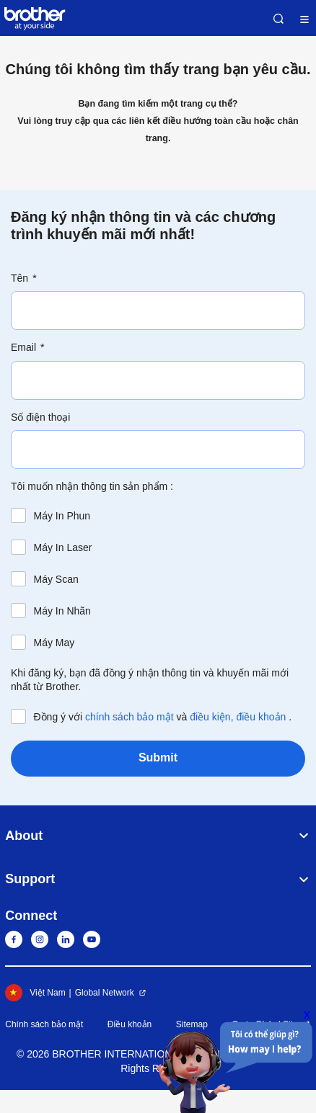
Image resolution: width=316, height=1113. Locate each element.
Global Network (104, 993)
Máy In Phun (62, 516)
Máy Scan (56, 579)
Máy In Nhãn (62, 611)
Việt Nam (35, 992)
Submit (158, 757)
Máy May (54, 642)
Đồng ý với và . (163, 717)
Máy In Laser (63, 547)
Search (278, 19)
